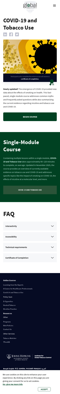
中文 (16, 369)
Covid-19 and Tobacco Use (13, 292)
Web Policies (8, 325)
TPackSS (6, 342)
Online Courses (9, 280)
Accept (44, 389)
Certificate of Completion (16, 257)
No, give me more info (13, 384)
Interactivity (11, 226)
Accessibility (11, 236)
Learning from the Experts (13, 285)
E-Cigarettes (8, 301)
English (11, 369)
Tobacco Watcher (9, 338)
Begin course (30, 116)
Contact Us (7, 329)
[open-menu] (54, 5)
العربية (43, 369)
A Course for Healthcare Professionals (17, 289)
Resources (7, 313)
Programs (7, 322)
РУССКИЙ (29, 369)
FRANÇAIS (37, 369)
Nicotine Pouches (10, 309)
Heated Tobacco (9, 305)
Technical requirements (16, 247)
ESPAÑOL (22, 369)
